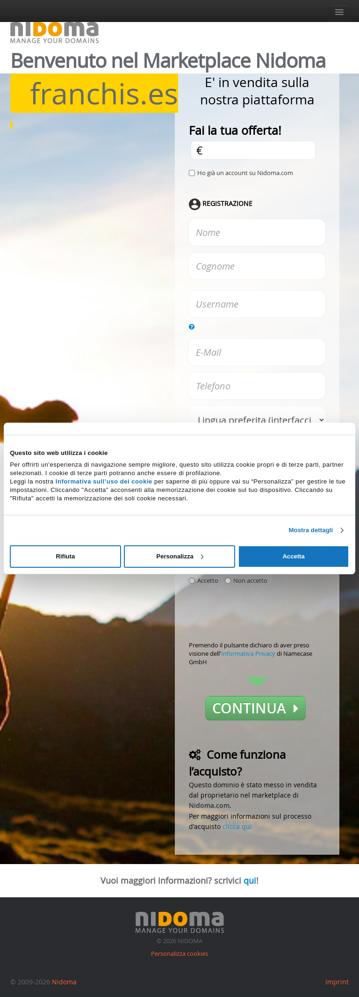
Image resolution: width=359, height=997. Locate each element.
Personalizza (179, 556)
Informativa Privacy (248, 653)
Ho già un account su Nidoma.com (245, 173)
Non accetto (246, 580)
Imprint (337, 981)
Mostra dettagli (311, 530)
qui (250, 880)
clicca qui (237, 826)
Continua (255, 708)
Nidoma (64, 981)
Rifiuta (65, 556)
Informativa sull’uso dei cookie (104, 481)
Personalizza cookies (179, 953)
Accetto (203, 580)
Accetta (293, 556)
